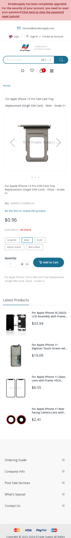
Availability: (12, 230)
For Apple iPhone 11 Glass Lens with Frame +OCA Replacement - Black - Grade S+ (50, 378)
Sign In (34, 36)
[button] (12, 142)
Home (6, 85)
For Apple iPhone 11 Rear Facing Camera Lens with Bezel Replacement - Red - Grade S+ (48, 410)
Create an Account (52, 36)
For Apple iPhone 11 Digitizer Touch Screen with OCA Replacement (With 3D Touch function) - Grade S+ (49, 346)
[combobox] (20, 59)
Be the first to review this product (25, 211)
